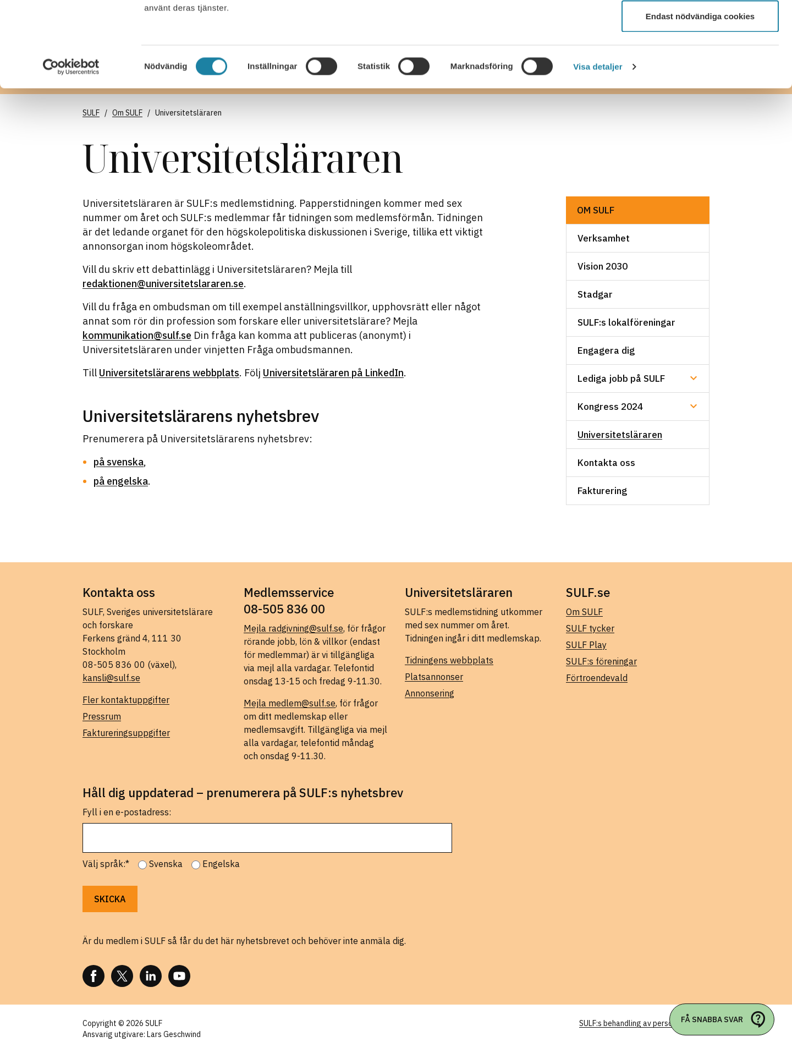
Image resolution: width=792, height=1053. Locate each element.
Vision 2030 (603, 266)
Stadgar (595, 294)
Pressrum (101, 716)
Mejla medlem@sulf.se (290, 703)
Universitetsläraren (620, 435)
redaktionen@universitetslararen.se (163, 283)
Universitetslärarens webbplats (169, 372)
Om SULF (595, 210)
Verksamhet (604, 238)
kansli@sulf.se (111, 677)
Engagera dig (606, 350)
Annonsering (429, 693)
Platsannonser (434, 676)
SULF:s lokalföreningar (626, 322)
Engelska (221, 863)
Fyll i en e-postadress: (126, 812)
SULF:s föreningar (601, 661)
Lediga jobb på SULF (621, 378)
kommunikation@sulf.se (136, 335)
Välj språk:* (105, 863)
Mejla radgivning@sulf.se (293, 628)
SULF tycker (590, 628)
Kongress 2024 (610, 407)
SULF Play (586, 644)
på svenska (119, 462)
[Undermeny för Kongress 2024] (693, 406)
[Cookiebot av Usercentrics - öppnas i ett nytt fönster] (71, 152)
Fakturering (602, 491)
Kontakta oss (606, 463)
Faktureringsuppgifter (126, 732)
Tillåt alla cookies (700, 29)
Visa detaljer (597, 151)
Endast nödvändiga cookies (700, 101)
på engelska (121, 481)
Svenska (166, 863)
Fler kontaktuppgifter (125, 699)
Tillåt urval (700, 65)
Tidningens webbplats (449, 660)
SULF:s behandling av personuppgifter (644, 1023)
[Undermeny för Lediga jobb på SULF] (693, 378)
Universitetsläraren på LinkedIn (333, 372)
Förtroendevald (597, 677)
